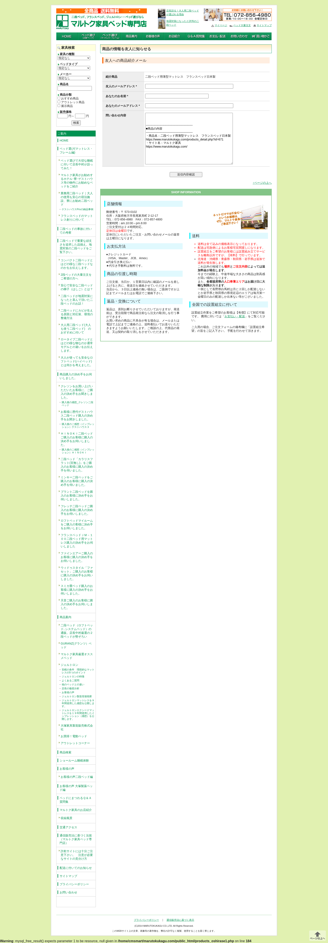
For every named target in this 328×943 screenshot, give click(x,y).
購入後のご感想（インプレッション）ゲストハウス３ (78, 425)
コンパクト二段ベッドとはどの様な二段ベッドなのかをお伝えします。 (77, 264)
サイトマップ (264, 25)
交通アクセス (68, 827)
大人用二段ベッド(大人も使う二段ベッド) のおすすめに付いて (76, 328)
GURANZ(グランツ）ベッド (76, 645)
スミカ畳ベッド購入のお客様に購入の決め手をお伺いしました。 (77, 589)
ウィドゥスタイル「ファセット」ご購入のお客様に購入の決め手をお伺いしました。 (77, 573)
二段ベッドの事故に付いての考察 (76, 230)
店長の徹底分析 (70, 688)
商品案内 (65, 617)
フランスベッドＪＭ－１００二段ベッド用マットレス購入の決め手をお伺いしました (77, 540)
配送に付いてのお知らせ (76, 868)
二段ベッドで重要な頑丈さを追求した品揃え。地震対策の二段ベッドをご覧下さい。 (76, 246)
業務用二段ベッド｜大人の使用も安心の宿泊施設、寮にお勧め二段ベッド (77, 199)
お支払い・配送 (234, 316)
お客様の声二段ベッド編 (77, 776)
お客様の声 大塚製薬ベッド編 (76, 787)
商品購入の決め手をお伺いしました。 (76, 376)
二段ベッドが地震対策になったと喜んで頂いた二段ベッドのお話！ (77, 299)
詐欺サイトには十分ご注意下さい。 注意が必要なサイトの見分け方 (77, 854)
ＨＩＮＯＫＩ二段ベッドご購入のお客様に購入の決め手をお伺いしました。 (77, 439)
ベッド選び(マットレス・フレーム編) (76, 150)
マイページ (221, 25)
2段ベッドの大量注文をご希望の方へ (76, 276)
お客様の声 (68, 692)
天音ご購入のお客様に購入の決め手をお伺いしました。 (77, 604)
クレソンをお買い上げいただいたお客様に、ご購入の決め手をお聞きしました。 (77, 392)
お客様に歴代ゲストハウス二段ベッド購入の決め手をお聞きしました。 (77, 415)
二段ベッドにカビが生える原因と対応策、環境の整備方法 (77, 314)
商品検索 (65, 752)
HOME (64, 140)
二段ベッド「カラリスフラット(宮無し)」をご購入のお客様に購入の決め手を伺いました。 (77, 464)
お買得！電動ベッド (74, 736)
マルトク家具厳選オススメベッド (77, 656)
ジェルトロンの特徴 (73, 676)
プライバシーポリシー (74, 884)
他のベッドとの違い (73, 684)
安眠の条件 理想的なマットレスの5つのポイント (78, 671)
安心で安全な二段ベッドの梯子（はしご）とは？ (77, 287)
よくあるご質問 (70, 680)
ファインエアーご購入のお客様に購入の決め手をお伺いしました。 (77, 557)
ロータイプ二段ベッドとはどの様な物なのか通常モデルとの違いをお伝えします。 (77, 345)
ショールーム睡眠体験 (74, 760)
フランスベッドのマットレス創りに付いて (77, 217)
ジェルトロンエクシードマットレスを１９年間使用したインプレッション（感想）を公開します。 (78, 714)
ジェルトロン (69, 664)
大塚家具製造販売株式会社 (77, 727)
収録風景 (66, 818)
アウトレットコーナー (75, 743)
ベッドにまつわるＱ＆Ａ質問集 (76, 799)
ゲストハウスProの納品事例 (77, 209)
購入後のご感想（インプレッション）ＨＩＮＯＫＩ (78, 451)
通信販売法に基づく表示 (180, 920)
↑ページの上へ (262, 182)
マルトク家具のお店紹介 (76, 810)
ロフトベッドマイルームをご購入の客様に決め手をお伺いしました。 (77, 524)
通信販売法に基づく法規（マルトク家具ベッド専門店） (76, 839)
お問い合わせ (68, 892)
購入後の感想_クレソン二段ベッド (77, 404)
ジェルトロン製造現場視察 (77, 696)
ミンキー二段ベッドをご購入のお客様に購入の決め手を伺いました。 (77, 481)
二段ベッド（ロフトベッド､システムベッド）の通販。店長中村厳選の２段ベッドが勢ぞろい (77, 631)
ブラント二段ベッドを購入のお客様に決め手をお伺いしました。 (77, 495)
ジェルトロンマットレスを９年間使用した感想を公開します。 (78, 703)
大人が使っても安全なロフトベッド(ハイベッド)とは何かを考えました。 (77, 361)
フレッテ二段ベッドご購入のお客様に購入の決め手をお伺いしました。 (77, 509)
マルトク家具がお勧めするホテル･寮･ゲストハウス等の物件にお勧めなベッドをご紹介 (77, 180)
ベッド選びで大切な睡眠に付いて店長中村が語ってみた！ (77, 164)
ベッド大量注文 (242, 25)
